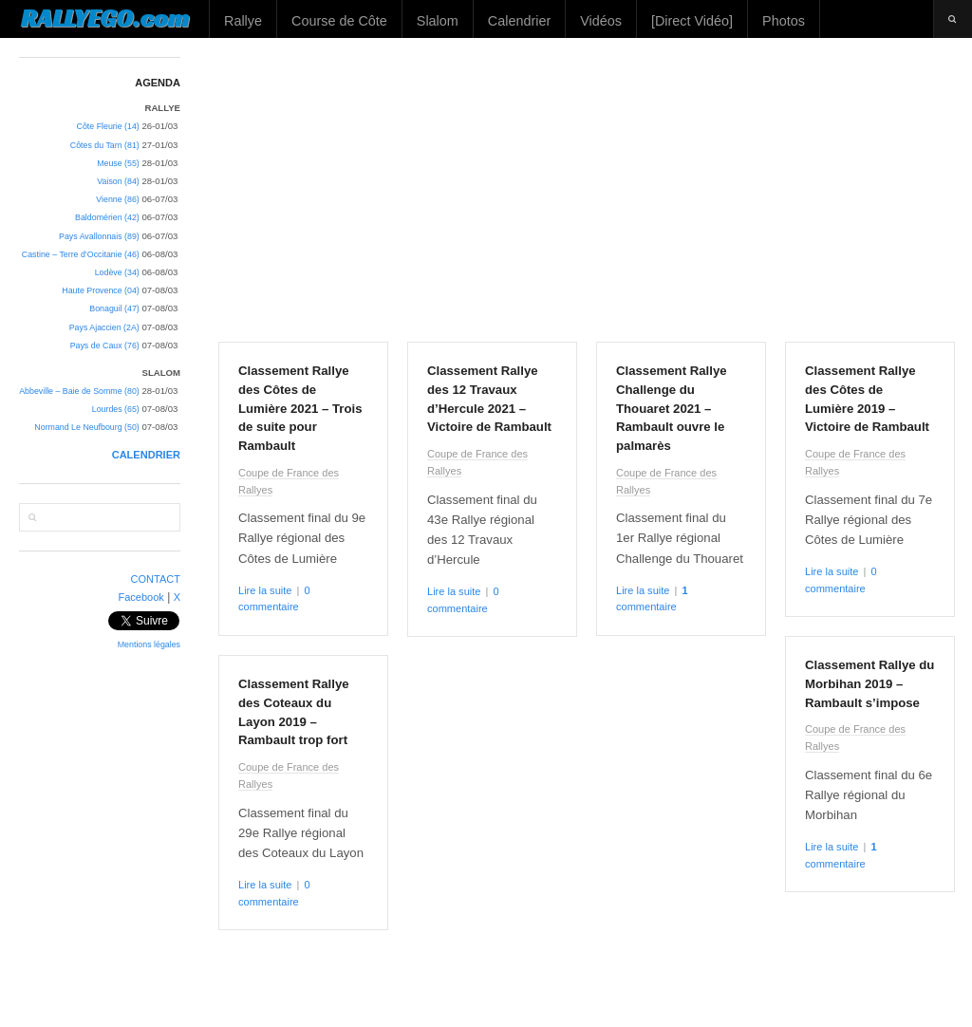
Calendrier (519, 20)
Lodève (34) (117, 272)
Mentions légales (149, 644)
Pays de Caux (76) (105, 345)
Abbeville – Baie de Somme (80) (79, 391)
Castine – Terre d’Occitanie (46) (81, 254)
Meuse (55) (118, 163)
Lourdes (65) (116, 409)
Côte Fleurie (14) (108, 126)
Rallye (243, 20)
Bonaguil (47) (114, 308)
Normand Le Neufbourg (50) (86, 427)
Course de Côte (339, 20)
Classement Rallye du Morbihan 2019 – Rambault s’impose (869, 684)
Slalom (437, 20)
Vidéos (601, 20)
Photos (783, 20)
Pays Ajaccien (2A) (104, 327)
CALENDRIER (146, 454)
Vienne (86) (117, 199)
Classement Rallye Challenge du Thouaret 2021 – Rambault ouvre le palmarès (671, 408)
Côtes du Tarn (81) (105, 145)
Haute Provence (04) (100, 290)
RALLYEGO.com (105, 18)
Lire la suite (264, 590)
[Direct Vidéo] (692, 20)
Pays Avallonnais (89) (99, 236)
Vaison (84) (118, 181)
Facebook (140, 597)
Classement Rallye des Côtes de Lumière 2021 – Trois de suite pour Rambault (300, 408)
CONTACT (156, 579)
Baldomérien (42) (107, 217)
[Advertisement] (586, 190)
